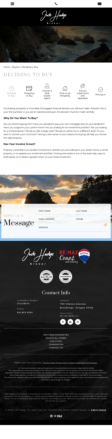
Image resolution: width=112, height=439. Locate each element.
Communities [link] (56, 344)
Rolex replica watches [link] (68, 162)
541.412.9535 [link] (67, 316)
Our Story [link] (56, 341)
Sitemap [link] (52, 410)
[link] (56, 4)
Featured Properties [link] (56, 335)
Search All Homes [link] (56, 338)
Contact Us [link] (56, 348)
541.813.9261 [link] (25, 312)
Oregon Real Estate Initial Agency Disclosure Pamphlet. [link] (70, 363)
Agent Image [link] (98, 410)
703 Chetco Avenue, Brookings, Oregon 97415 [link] (76, 306)
